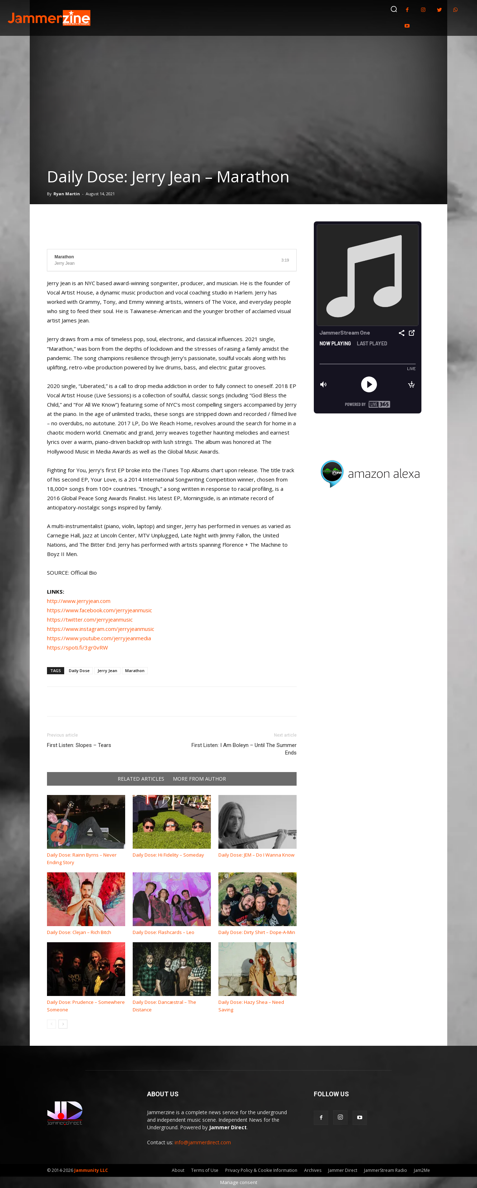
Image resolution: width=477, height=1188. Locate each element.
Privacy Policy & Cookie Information (261, 1170)
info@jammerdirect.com (203, 1142)
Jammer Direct (342, 1170)
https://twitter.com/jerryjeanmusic (90, 619)
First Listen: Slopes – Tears (79, 745)
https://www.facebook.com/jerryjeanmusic (99, 610)
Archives (312, 1170)
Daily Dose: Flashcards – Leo (163, 932)
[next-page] (62, 1024)
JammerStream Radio (385, 1170)
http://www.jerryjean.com (78, 600)
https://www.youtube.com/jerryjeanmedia (99, 638)
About (178, 1170)
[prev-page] (51, 1024)
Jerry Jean (107, 670)
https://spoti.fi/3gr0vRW (77, 647)
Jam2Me (422, 1170)
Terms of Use (204, 1170)
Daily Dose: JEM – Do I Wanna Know (256, 855)
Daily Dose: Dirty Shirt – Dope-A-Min (256, 932)
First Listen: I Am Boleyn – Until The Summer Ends (244, 749)
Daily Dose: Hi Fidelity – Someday (168, 855)
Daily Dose (79, 670)
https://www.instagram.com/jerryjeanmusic (100, 628)
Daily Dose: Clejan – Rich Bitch (79, 932)
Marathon (135, 670)
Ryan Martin (66, 193)
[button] (394, 9)
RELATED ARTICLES (141, 778)
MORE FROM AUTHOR (199, 778)
